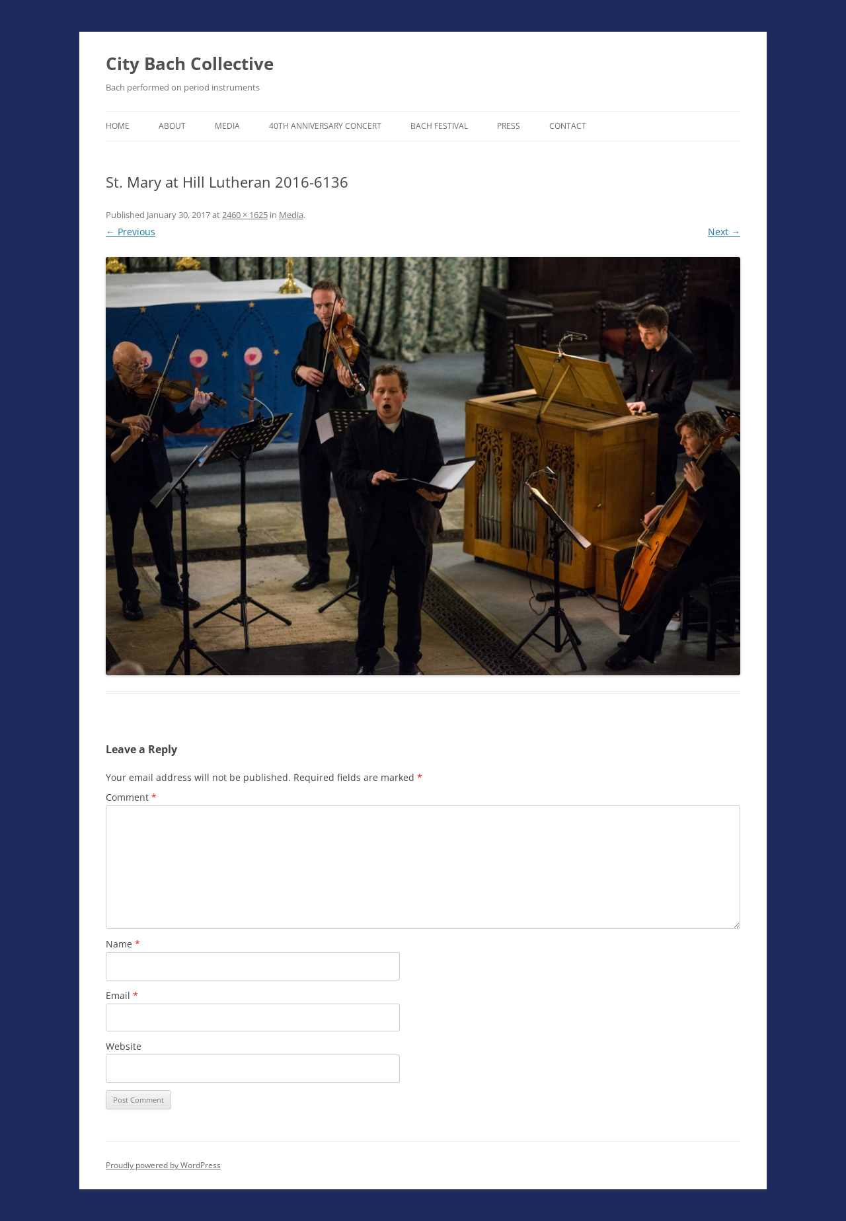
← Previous (130, 231)
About (172, 125)
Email (122, 995)
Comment (131, 797)
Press (508, 125)
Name (123, 944)
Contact (567, 125)
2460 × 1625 (245, 215)
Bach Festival (439, 125)
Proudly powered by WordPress (163, 1165)
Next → (724, 231)
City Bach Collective (190, 63)
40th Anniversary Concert (325, 125)
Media (227, 125)
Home (118, 125)
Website (123, 1046)
